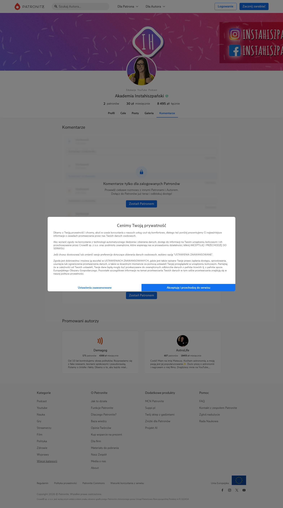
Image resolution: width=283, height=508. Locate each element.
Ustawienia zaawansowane (95, 288)
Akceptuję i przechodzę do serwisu (188, 288)
